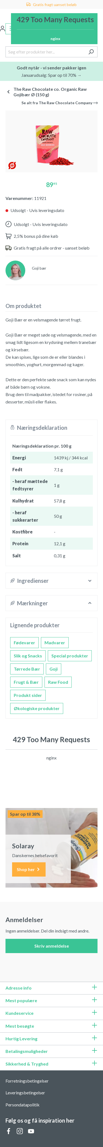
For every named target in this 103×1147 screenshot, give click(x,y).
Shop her (29, 869)
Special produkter (69, 655)
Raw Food (58, 682)
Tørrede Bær (27, 668)
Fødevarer (24, 642)
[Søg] (91, 51)
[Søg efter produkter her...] (45, 51)
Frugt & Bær (26, 682)
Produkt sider (28, 695)
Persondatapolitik (22, 1104)
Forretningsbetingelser (27, 1080)
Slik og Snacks (28, 655)
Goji (53, 668)
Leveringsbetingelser (25, 1092)
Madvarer (54, 642)
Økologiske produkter (37, 708)
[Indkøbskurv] (54, 28)
